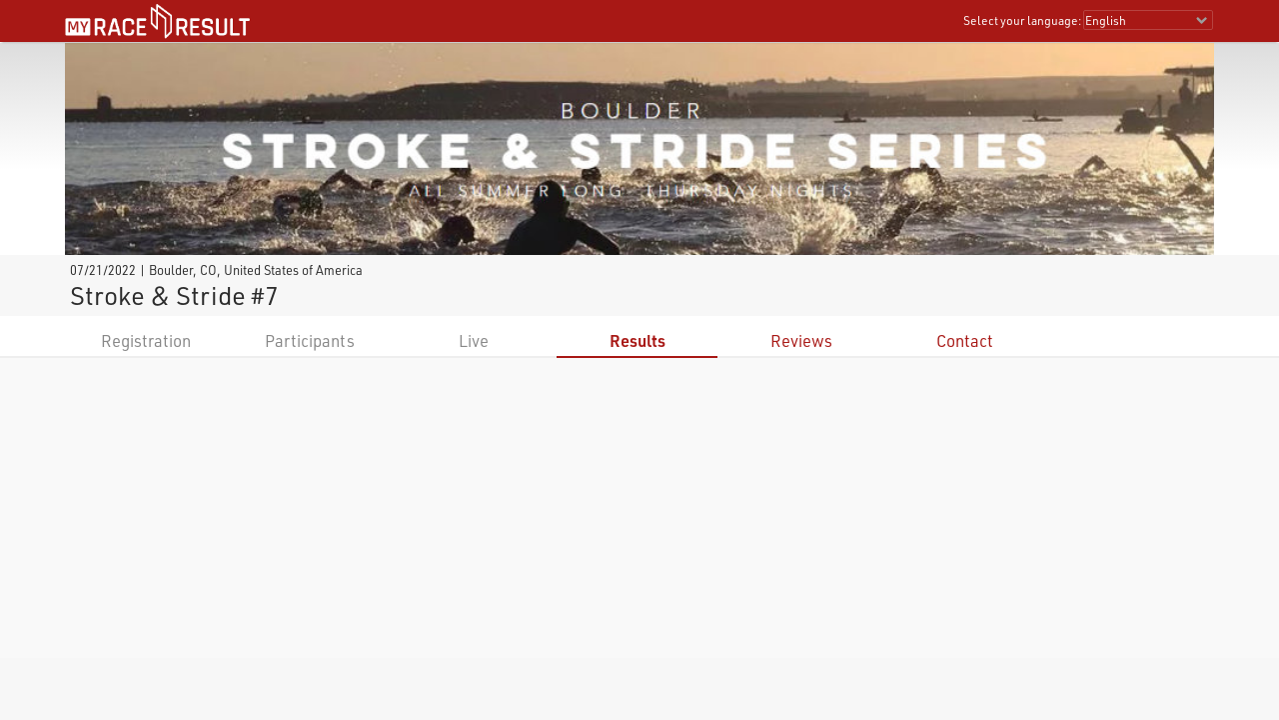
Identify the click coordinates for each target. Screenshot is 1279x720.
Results (637, 340)
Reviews (801, 340)
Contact (964, 340)
